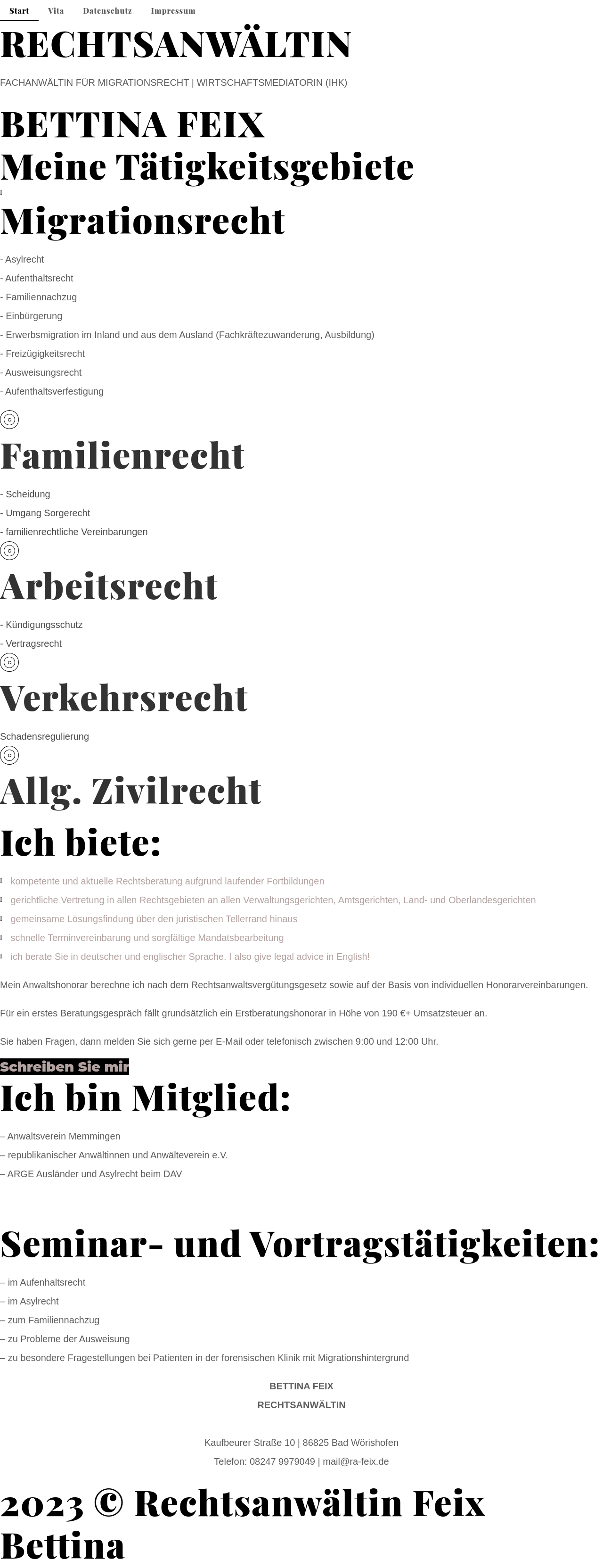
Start (19, 11)
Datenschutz (107, 11)
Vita (56, 11)
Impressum (173, 11)
